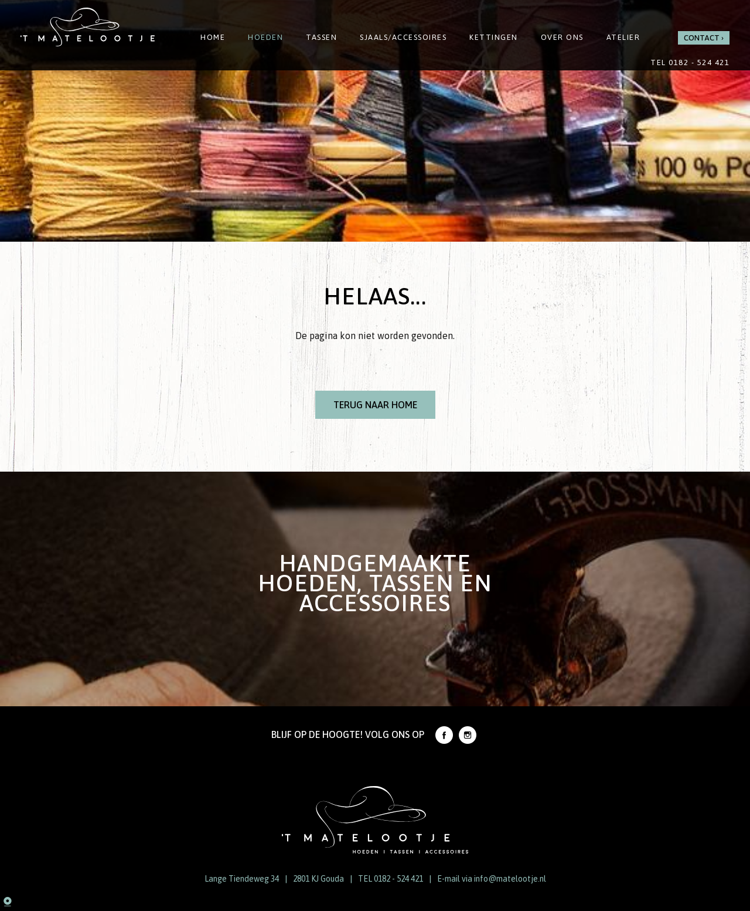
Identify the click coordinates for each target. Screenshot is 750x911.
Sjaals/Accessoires (403, 37)
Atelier (623, 37)
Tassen (321, 37)
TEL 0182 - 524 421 (390, 878)
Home (212, 37)
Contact (702, 37)
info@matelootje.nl (510, 878)
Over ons (562, 37)
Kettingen (493, 37)
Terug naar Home (375, 404)
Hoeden (265, 37)
